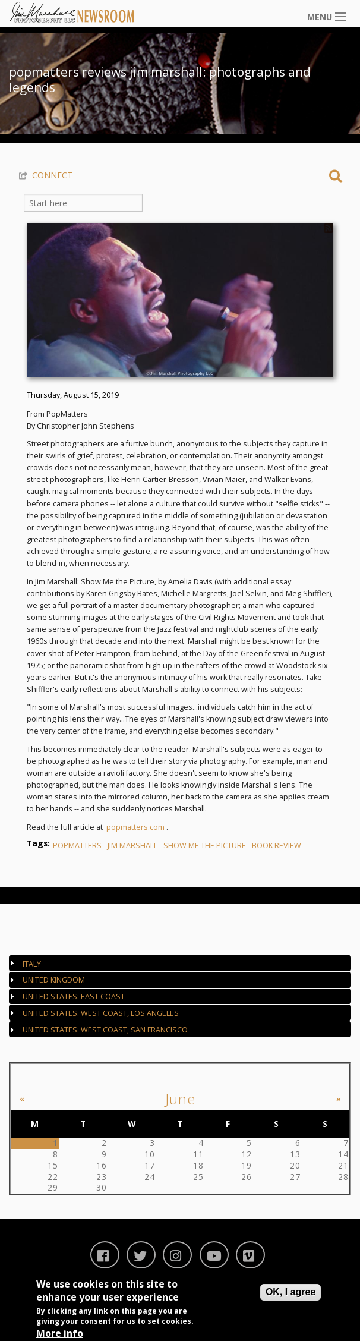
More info (59, 1333)
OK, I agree (290, 1292)
